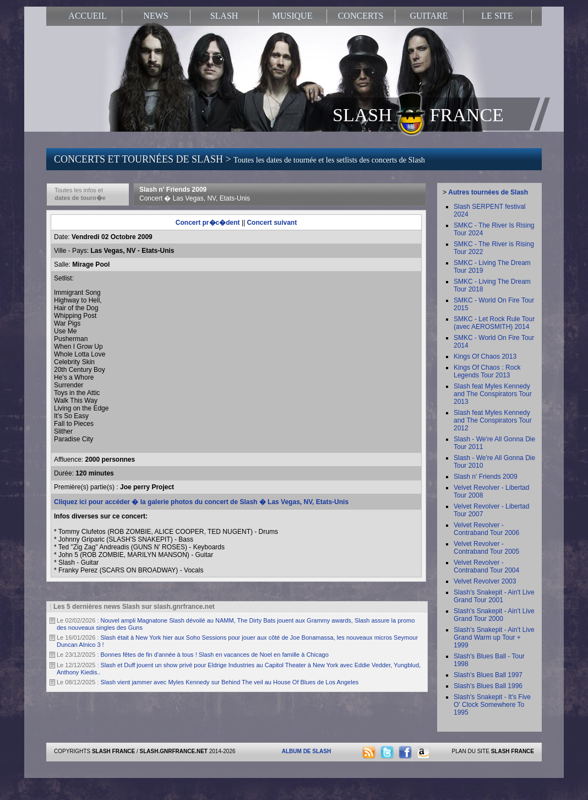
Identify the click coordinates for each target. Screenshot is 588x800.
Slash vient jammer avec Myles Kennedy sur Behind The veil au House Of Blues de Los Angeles (230, 682)
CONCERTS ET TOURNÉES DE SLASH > (239, 159)
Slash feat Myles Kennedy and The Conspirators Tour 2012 (493, 420)
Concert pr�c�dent (208, 222)
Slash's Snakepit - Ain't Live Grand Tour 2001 (494, 596)
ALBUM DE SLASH (306, 751)
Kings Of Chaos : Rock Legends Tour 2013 (487, 371)
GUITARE (429, 15)
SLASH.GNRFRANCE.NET (174, 751)
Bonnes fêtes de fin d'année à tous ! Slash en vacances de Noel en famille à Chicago (215, 654)
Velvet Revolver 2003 (485, 581)
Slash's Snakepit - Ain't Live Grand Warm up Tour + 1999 (494, 637)
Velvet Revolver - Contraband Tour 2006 (486, 529)
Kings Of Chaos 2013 (485, 356)
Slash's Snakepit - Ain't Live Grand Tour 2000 (494, 615)
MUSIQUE (293, 15)
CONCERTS (361, 15)
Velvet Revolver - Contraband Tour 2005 (486, 547)
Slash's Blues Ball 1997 (488, 675)
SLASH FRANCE (418, 114)
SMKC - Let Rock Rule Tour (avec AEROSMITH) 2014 (494, 323)
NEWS (155, 15)
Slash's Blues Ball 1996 (488, 686)
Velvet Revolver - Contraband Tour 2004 (486, 566)
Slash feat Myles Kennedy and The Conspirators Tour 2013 (493, 394)
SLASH (224, 15)
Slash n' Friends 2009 (194, 194)
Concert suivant (272, 222)
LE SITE (497, 15)
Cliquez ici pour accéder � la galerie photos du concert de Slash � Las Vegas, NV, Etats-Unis (201, 502)
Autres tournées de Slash (488, 192)
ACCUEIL (87, 15)
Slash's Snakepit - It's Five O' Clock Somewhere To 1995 (492, 704)
